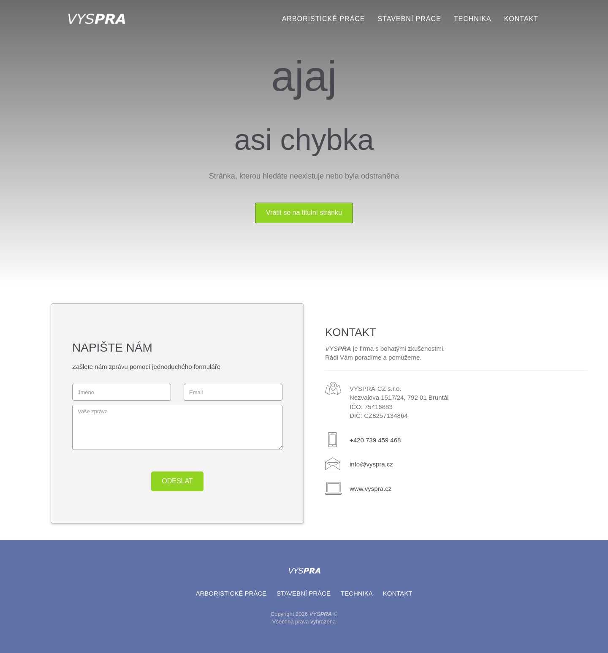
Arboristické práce (323, 18)
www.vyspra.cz (370, 488)
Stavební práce (409, 18)
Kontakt (521, 18)
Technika (472, 18)
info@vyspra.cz (371, 464)
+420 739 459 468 (375, 440)
